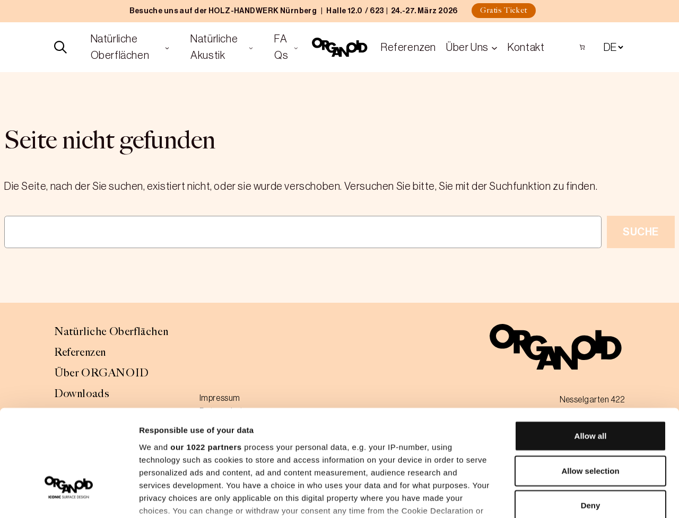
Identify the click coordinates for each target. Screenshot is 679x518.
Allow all (590, 356)
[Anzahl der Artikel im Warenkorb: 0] (582, 47)
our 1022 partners (205, 366)
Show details (556, 497)
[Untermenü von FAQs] (296, 47)
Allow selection (590, 390)
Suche (641, 231)
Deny (590, 425)
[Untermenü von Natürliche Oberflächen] (167, 47)
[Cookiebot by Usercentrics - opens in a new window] (68, 497)
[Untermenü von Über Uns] (494, 47)
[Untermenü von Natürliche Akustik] (251, 47)
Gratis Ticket (503, 10)
